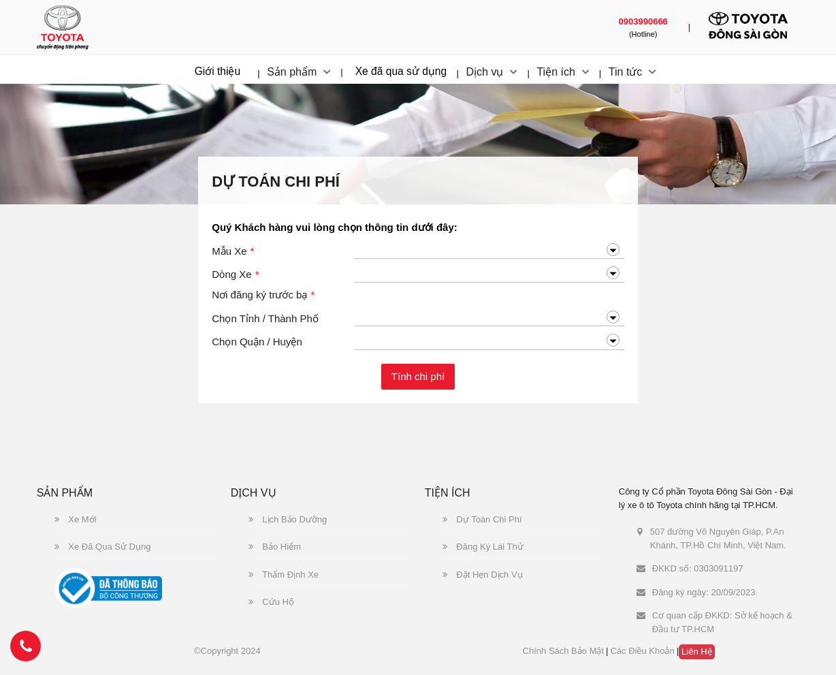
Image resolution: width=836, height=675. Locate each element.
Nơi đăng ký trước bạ (263, 295)
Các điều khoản (642, 651)
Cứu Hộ (271, 602)
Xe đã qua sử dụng (401, 71)
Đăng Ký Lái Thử (483, 546)
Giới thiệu (218, 71)
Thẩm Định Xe (283, 574)
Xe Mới (75, 519)
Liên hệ (696, 651)
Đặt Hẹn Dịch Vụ (483, 574)
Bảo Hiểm (274, 546)
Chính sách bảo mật (564, 651)
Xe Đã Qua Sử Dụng (102, 546)
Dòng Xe (235, 275)
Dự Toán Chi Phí (482, 519)
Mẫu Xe (233, 252)
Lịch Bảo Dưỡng (287, 519)
